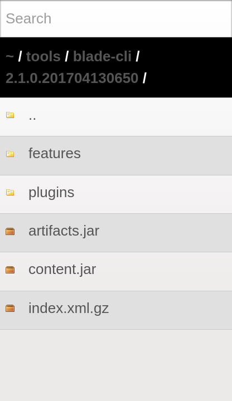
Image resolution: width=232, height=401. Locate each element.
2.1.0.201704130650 (72, 78)
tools (43, 56)
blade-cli (102, 56)
